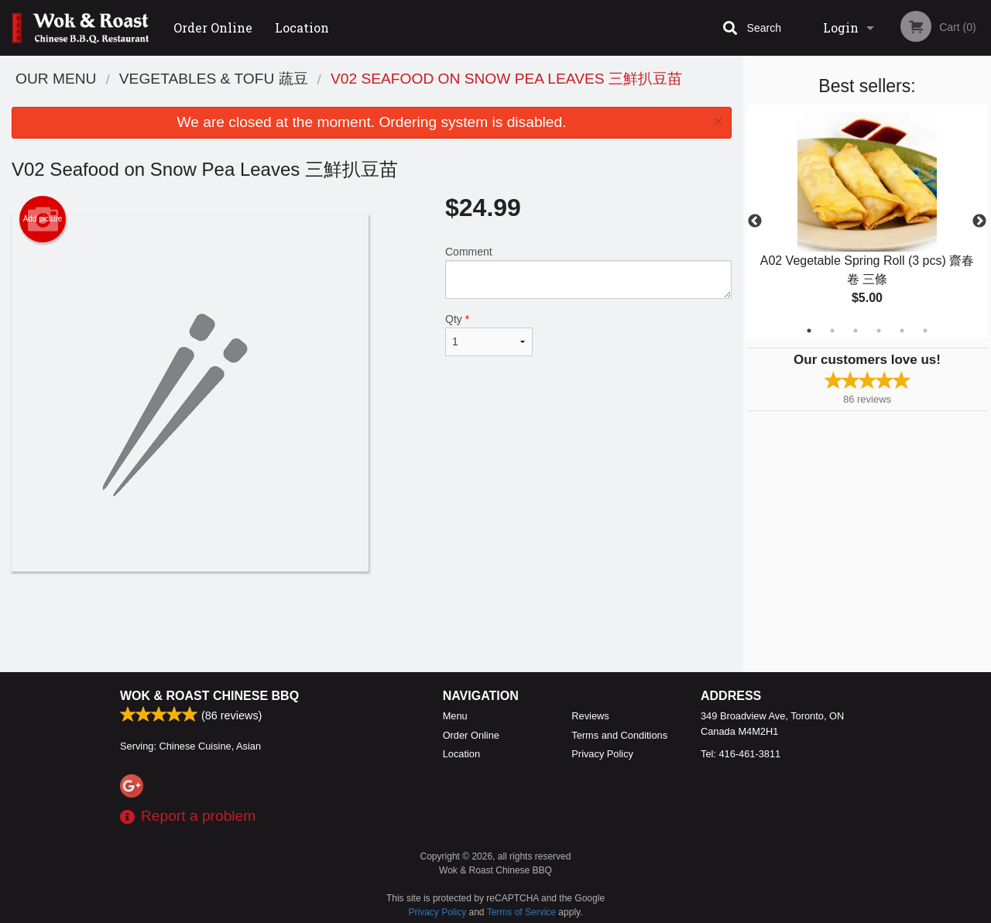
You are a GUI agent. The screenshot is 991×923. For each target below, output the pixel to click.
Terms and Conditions (619, 735)
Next (979, 221)
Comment (588, 272)
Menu (455, 716)
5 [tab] (902, 330)
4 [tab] (878, 330)
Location (302, 27)
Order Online (212, 27)
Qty (489, 334)
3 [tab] (855, 330)
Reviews (590, 716)
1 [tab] (809, 330)
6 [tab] (925, 330)
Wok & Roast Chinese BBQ (209, 695)
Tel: (740, 754)
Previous (755, 221)
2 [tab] (832, 330)
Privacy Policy (602, 754)
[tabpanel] (867, 221)
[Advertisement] (372, 622)
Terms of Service (521, 912)
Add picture (43, 219)
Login (841, 27)
